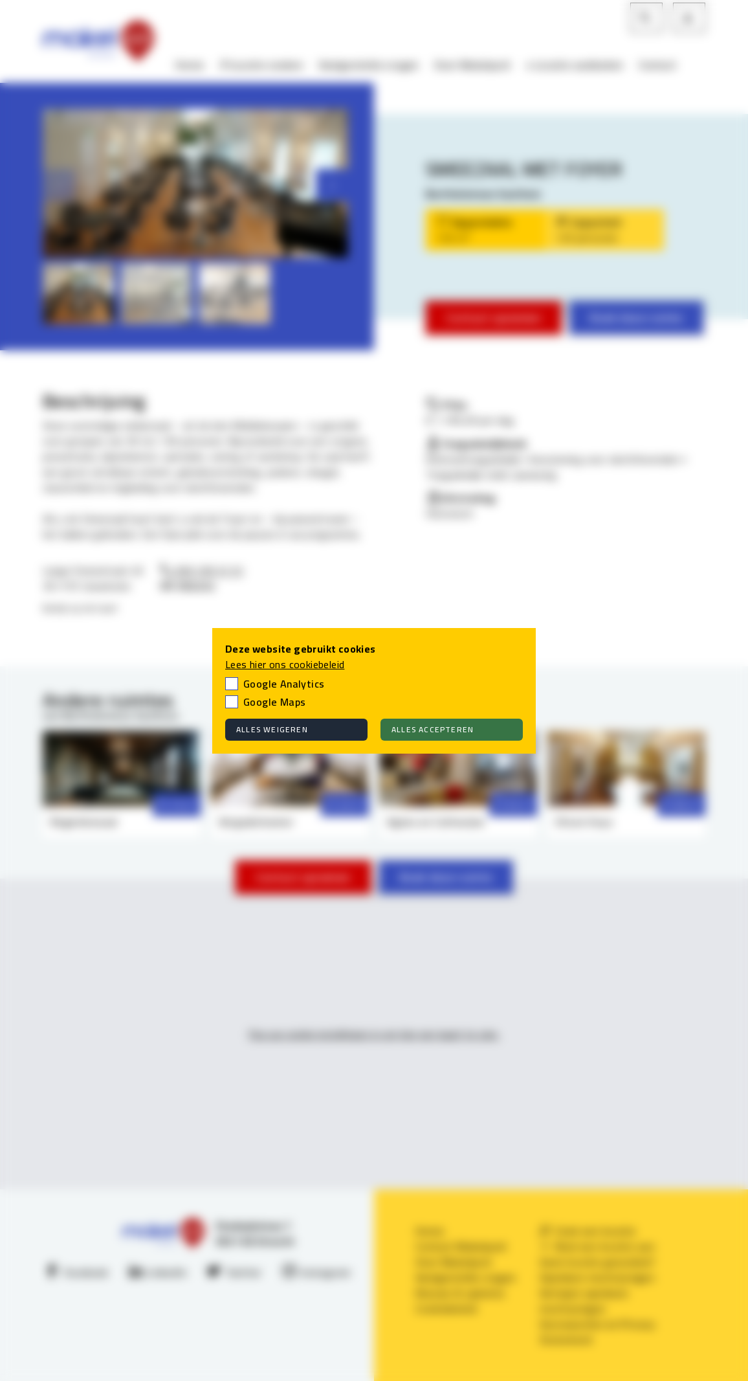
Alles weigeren (272, 729)
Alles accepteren (432, 729)
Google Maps (274, 702)
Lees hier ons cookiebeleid (284, 664)
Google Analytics (283, 684)
